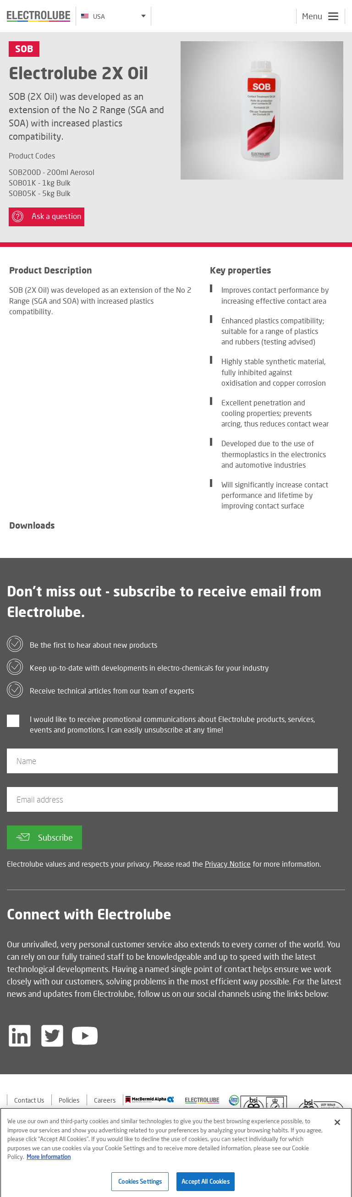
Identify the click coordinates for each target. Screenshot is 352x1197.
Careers (105, 1100)
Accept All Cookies (205, 1184)
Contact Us (29, 1100)
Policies (69, 1100)
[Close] (337, 1125)
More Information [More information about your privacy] (49, 1160)
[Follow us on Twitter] (52, 1036)
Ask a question (46, 216)
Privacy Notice (228, 863)
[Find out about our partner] (149, 1099)
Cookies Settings (140, 1184)
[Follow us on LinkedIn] (20, 1036)
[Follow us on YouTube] (85, 1036)
